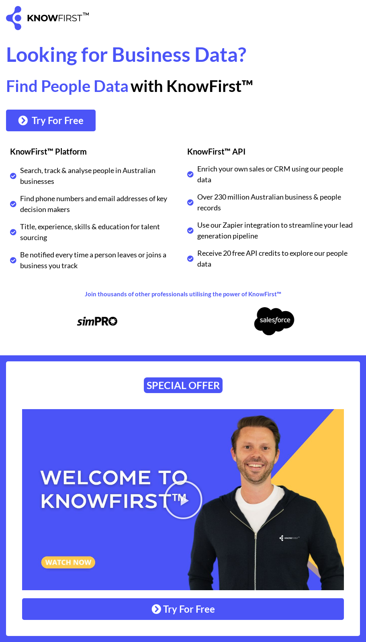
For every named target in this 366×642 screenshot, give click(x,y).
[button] (183, 500)
